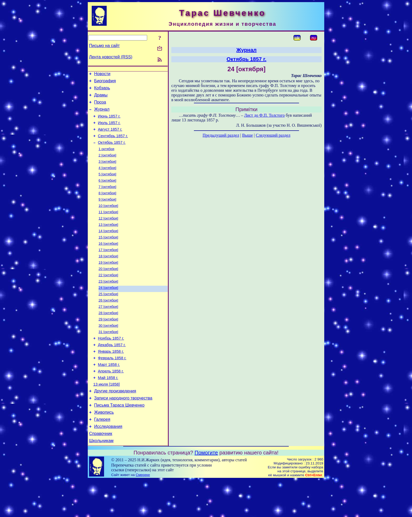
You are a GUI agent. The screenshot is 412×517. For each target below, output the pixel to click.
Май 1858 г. (108, 408)
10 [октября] (108, 220)
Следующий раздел (273, 135)
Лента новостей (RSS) (110, 57)
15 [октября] (108, 254)
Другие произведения (115, 422)
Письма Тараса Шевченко (119, 438)
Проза (100, 106)
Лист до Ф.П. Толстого (264, 115)
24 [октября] (108, 308)
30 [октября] (108, 349)
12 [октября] (108, 233)
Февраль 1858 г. (112, 385)
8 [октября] (107, 206)
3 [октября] (107, 172)
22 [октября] (108, 295)
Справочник (100, 470)
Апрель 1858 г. (111, 400)
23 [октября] (108, 302)
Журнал (101, 114)
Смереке (143, 512)
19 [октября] (108, 281)
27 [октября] (108, 329)
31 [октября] (108, 356)
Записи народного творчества (123, 430)
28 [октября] (108, 336)
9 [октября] (107, 213)
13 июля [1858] (106, 415)
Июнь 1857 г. (109, 122)
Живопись (104, 446)
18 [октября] (108, 274)
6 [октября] (107, 192)
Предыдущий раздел (221, 135)
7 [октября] (107, 199)
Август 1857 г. (110, 136)
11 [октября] (108, 226)
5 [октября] (107, 185)
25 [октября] (108, 315)
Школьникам (101, 477)
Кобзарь (102, 90)
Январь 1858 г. (111, 378)
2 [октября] (107, 165)
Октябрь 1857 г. (112, 151)
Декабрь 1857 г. (112, 371)
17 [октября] (108, 267)
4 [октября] (107, 179)
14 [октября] (108, 247)
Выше (247, 135)
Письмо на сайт (104, 45)
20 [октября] (108, 288)
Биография (105, 82)
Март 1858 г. (109, 393)
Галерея (102, 454)
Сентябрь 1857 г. (113, 144)
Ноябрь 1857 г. (111, 363)
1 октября (106, 158)
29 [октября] (108, 343)
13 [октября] (108, 240)
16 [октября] (108, 261)
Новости (102, 74)
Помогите (206, 490)
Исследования (108, 462)
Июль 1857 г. (109, 129)
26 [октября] (108, 322)
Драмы (100, 98)
